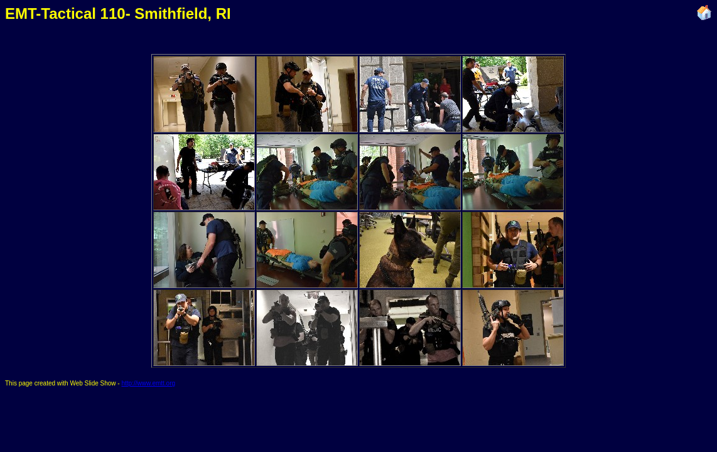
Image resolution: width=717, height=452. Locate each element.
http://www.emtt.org (148, 383)
